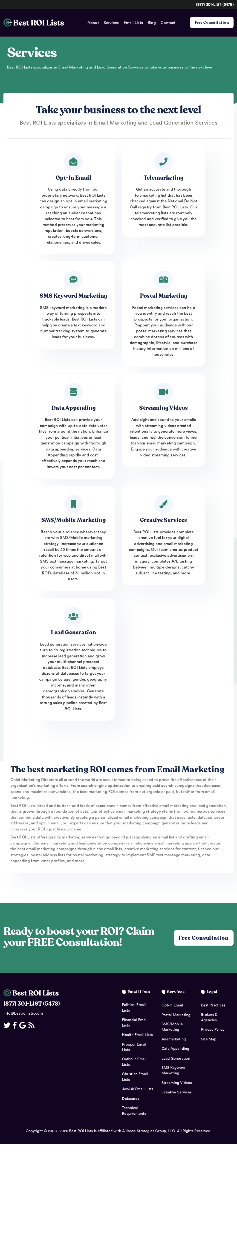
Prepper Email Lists (134, 1047)
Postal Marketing (163, 296)
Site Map (208, 1039)
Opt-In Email (73, 178)
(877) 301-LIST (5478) (215, 4)
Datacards (130, 1099)
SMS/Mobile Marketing (73, 520)
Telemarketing (163, 178)
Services (111, 22)
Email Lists (133, 22)
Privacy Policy (212, 1030)
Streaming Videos (163, 408)
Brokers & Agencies (209, 1018)
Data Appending (73, 408)
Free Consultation (212, 22)
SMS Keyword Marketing (73, 296)
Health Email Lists (137, 1035)
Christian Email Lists (135, 1077)
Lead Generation (73, 633)
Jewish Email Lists (137, 1089)
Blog (152, 22)
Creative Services (163, 520)
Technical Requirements (134, 1111)
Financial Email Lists (134, 1023)
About (93, 22)
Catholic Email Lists (134, 1062)
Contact (168, 22)
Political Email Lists (134, 1008)
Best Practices (213, 1005)
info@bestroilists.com (23, 1013)
